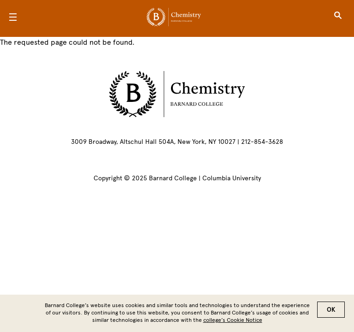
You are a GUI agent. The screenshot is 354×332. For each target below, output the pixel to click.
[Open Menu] (13, 18)
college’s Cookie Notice (232, 323)
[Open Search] (338, 18)
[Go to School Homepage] (174, 19)
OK (331, 312)
